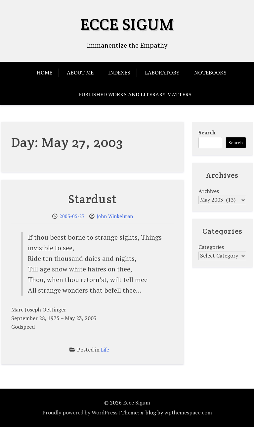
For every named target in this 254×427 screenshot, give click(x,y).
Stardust (92, 199)
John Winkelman (115, 216)
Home (44, 72)
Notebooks (210, 72)
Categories (211, 247)
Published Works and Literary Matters (134, 94)
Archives (208, 191)
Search (207, 132)
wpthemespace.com (188, 412)
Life (105, 350)
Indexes (119, 72)
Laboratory (162, 72)
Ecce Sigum (127, 24)
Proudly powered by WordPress (79, 412)
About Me (80, 72)
